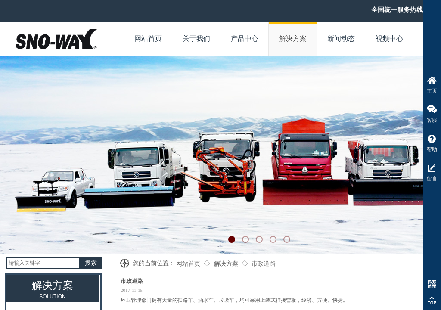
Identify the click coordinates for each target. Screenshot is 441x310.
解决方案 (226, 263)
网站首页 (188, 263)
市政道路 (264, 263)
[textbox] (43, 263)
